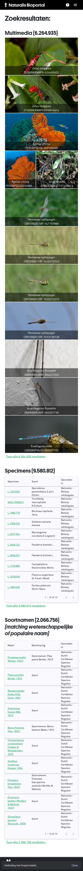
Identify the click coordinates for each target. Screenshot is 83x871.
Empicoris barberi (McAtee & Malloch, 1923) (17, 802)
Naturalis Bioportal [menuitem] (27, 4)
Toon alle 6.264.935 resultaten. (26, 456)
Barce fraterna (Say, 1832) (16, 730)
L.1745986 (14, 566)
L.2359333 (14, 523)
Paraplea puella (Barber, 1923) (17, 659)
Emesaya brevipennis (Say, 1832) (14, 783)
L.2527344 (14, 534)
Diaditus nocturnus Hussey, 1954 (15, 764)
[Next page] (73, 597)
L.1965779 (14, 513)
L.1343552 (14, 492)
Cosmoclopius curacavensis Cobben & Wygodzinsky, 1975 (16, 747)
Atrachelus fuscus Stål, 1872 (14, 712)
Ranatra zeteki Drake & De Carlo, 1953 (16, 694)
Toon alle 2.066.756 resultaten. (26, 842)
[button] (17, 481)
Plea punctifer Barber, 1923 (16, 677)
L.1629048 (14, 577)
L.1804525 (14, 587)
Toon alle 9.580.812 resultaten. (26, 605)
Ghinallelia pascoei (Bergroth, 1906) (17, 820)
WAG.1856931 (16, 502)
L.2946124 (14, 545)
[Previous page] (66, 597)
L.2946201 (14, 555)
